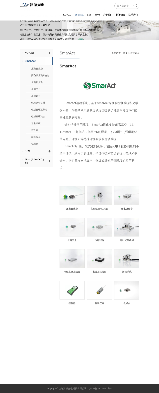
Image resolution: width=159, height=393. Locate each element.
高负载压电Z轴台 (40, 84)
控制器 (34, 138)
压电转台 (36, 104)
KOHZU (67, 14)
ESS (89, 14)
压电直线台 (37, 77)
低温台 (34, 152)
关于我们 (107, 14)
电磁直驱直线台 (39, 118)
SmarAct (79, 14)
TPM (97, 14)
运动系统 (36, 132)
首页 (125, 61)
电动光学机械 (38, 111)
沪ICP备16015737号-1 (100, 388)
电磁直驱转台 (38, 125)
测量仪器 (36, 145)
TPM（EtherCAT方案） (38, 170)
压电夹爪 (36, 97)
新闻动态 (120, 14)
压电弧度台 (37, 91)
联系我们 (133, 14)
